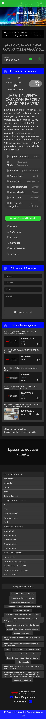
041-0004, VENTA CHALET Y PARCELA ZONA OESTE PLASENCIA (20, 332)
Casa (8, 35)
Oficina (7, 522)
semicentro (9, 479)
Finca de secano (11, 518)
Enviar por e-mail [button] (23, 312)
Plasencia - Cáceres (29, 32)
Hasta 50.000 (9, 557)
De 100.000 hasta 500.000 (15, 566)
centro (6, 487)
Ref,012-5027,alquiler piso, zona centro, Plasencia (21, 369)
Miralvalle (8, 483)
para (22, 611)
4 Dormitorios (10, 544)
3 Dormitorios (10, 539)
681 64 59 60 (31, 20)
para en (22, 615)
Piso (5, 505)
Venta (16, 32)
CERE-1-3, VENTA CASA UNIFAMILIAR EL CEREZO (21, 351)
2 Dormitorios (10, 535)
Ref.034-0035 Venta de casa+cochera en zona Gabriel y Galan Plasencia (21, 405)
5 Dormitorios (10, 548)
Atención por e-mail (23, 697)
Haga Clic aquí (10, 432)
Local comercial (10, 513)
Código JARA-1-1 (20, 35)
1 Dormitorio (9, 531)
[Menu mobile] (3, 3)
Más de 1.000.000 (11, 574)
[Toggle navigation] (41, 3)
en (22, 594)
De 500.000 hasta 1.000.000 (16, 570)
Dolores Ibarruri (11, 496)
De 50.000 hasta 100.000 (14, 561)
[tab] (20, 218)
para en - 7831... (22, 674)
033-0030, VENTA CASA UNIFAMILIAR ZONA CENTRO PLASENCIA (20, 387)
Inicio (7, 32)
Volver (38, 35)
